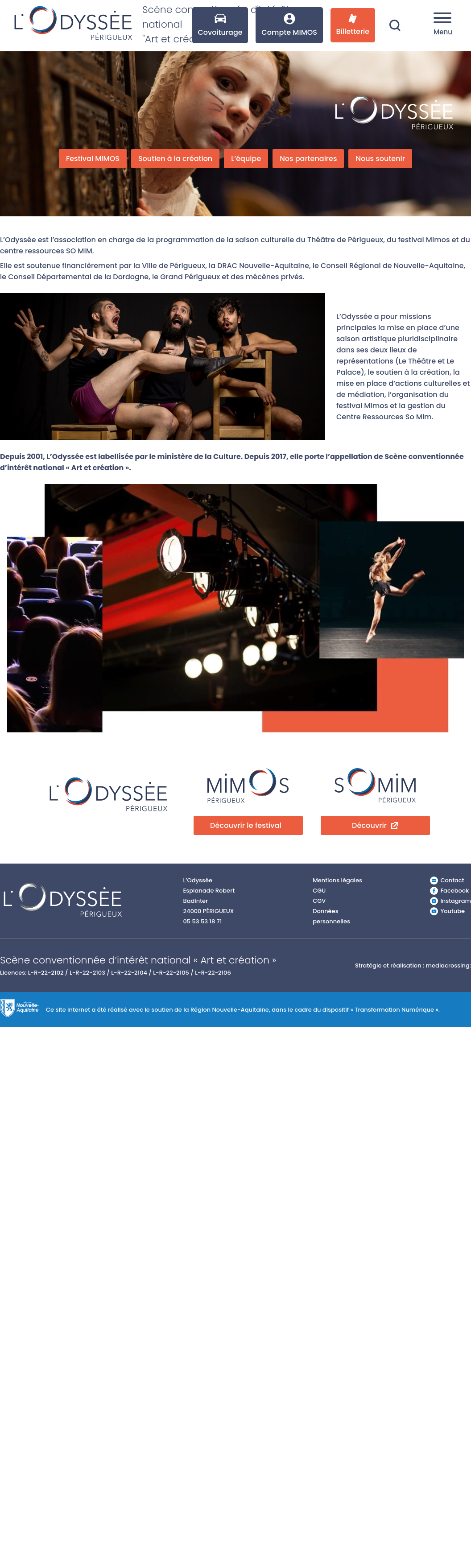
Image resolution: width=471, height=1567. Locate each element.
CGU (319, 890)
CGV (319, 901)
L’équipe (246, 158)
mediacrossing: (448, 965)
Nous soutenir (380, 158)
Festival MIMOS (93, 158)
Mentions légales (337, 880)
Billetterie (353, 25)
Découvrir (369, 825)
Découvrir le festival (245, 825)
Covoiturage (220, 25)
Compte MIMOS (289, 25)
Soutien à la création (175, 158)
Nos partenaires (308, 158)
